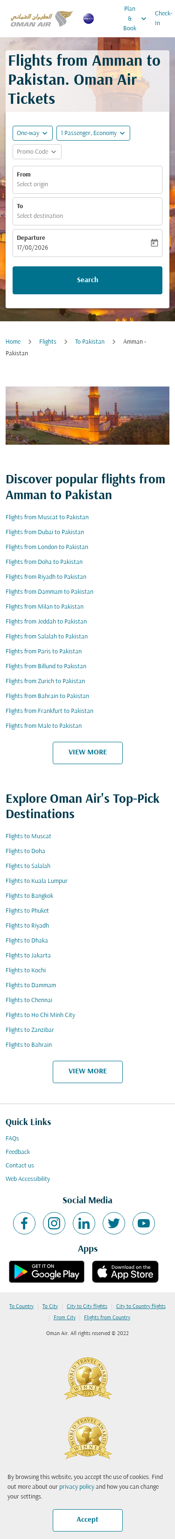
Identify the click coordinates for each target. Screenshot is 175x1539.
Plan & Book (137, 18)
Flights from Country (107, 1318)
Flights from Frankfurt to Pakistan (49, 711)
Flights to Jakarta (28, 955)
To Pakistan (90, 342)
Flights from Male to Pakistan (44, 726)
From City (65, 1318)
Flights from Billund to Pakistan (46, 666)
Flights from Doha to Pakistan (44, 562)
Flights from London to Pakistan (47, 547)
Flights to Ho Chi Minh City (40, 1015)
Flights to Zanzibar (30, 1030)
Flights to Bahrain (29, 1045)
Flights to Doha (25, 851)
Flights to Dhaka (27, 940)
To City (50, 1306)
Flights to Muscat (28, 836)
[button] (93, 133)
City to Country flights (141, 1306)
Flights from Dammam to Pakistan (49, 592)
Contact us (20, 1165)
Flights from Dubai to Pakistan (45, 532)
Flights (47, 342)
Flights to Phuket (27, 911)
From (24, 174)
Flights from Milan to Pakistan (45, 606)
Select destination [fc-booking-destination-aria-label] (40, 216)
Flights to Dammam (31, 985)
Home (13, 342)
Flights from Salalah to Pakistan (47, 636)
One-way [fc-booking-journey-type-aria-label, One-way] (28, 133)
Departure (31, 238)
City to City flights (87, 1306)
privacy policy (76, 1487)
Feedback (18, 1152)
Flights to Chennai (29, 1000)
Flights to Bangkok (29, 896)
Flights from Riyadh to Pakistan (46, 577)
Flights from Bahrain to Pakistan (47, 696)
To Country (21, 1306)
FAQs (12, 1138)
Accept (87, 1520)
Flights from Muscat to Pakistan (47, 517)
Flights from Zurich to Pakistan (45, 681)
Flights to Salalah (28, 866)
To (20, 206)
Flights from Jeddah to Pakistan (46, 621)
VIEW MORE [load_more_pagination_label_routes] (88, 752)
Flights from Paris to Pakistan (44, 651)
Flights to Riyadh (27, 925)
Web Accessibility (28, 1179)
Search (87, 280)
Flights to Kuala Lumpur (37, 881)
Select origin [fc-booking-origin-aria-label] (32, 184)
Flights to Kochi (26, 970)
